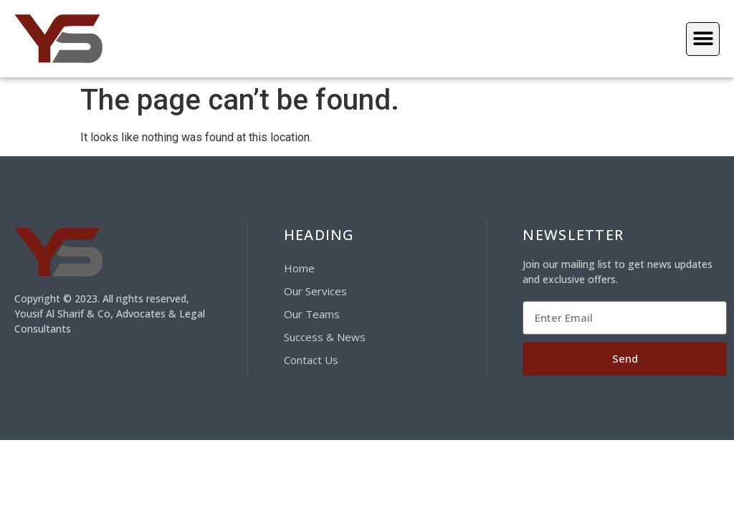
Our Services (315, 291)
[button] (703, 39)
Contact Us (311, 360)
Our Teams (312, 314)
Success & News (325, 337)
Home (299, 268)
